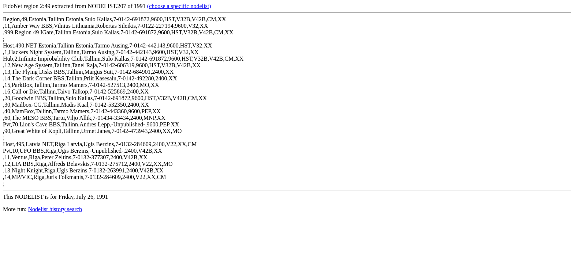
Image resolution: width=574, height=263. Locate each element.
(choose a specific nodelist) (179, 6)
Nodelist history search (55, 209)
